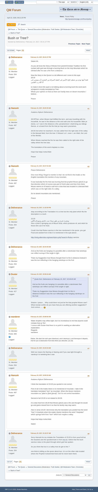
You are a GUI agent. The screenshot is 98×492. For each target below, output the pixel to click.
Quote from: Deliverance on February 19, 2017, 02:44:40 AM (55, 279)
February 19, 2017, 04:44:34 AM (41, 348)
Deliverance (16, 57)
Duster (14, 274)
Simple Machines (22, 489)
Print (88, 50)
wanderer (15, 317)
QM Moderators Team (67, 29)
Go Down (10, 50)
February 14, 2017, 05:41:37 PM (41, 57)
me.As (65, 440)
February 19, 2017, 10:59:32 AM (41, 375)
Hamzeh (15, 108)
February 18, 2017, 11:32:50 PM (41, 207)
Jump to (58, 475)
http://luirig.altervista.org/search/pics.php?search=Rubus (52, 237)
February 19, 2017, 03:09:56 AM (41, 316)
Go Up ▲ (90, 489)
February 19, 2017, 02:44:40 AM (41, 247)
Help (73, 489)
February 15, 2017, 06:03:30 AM (41, 108)
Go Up (9, 462)
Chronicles (79, 29)
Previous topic (74, 44)
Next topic (86, 44)
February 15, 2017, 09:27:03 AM (41, 166)
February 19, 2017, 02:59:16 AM (41, 274)
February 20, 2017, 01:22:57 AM (41, 433)
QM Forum (13, 10)
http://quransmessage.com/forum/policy (78, 19)
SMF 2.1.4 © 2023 (10, 489)
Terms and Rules (81, 489)
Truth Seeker (55, 29)
